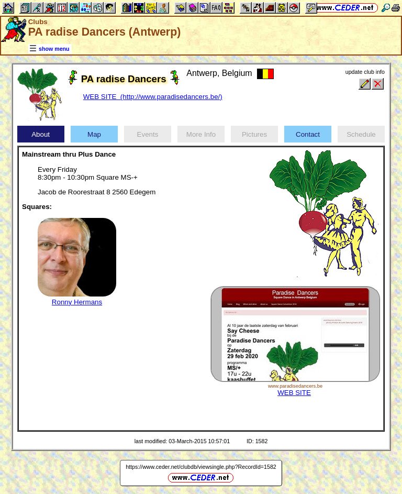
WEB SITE (294, 393)
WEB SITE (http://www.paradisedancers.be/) (152, 97)
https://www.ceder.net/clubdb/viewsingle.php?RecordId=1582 (201, 467)
